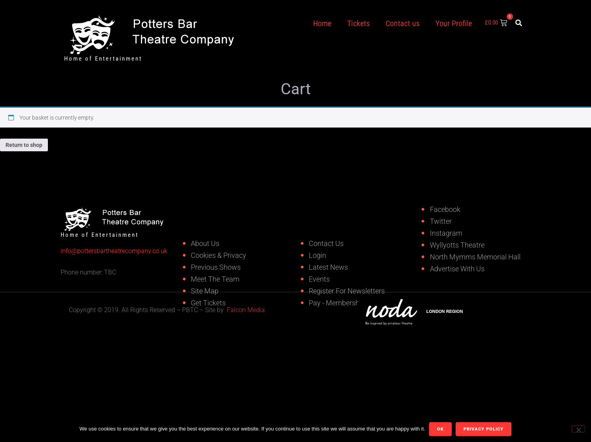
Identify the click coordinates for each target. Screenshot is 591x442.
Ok (440, 429)
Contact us (403, 23)
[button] (518, 23)
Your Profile (453, 23)
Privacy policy (484, 429)
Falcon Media (246, 310)
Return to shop (24, 145)
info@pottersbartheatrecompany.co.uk (93, 251)
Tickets (358, 23)
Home (322, 23)
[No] (578, 428)
